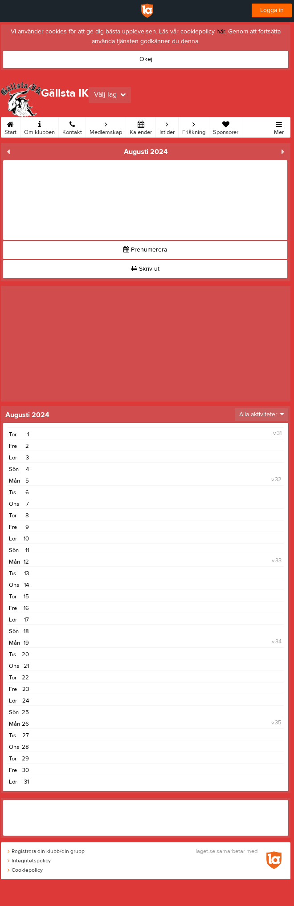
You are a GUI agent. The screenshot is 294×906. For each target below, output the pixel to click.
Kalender (141, 126)
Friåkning (193, 126)
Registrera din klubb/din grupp (46, 851)
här (220, 32)
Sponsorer (225, 126)
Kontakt (72, 126)
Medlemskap (106, 126)
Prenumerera (145, 250)
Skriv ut (145, 269)
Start (10, 126)
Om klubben (39, 126)
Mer (279, 126)
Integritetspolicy (29, 860)
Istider (167, 126)
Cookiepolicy (25, 869)
